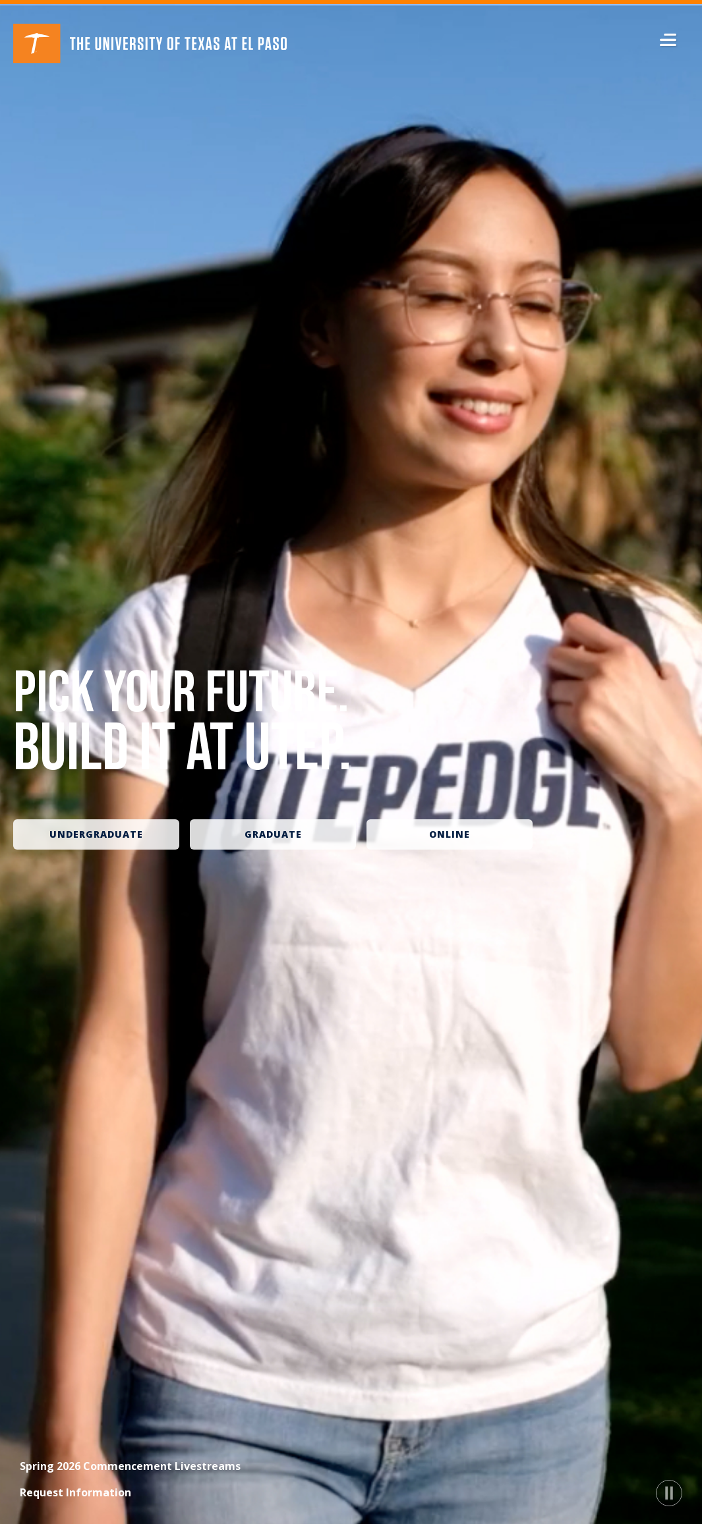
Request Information (75, 1492)
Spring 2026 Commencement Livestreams (130, 1466)
